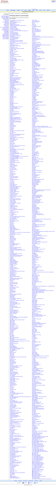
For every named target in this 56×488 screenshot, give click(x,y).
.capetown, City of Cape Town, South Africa (17, 137)
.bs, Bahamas (12, 122)
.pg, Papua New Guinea (35, 153)
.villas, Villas (34, 380)
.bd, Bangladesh (12, 85)
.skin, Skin (33, 265)
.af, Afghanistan (12, 36)
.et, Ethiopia (12, 269)
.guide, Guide (12, 360)
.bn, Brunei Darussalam (13, 107)
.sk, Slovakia (34, 264)
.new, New (33, 110)
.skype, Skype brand (35, 267)
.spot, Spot (33, 284)
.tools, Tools (34, 342)
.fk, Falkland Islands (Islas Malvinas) (15, 294)
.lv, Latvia (33, 41)
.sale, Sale (33, 227)
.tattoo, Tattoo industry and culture (37, 316)
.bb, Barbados (12, 83)
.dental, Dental (12, 230)
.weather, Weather (35, 395)
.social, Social (34, 274)
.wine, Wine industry (35, 407)
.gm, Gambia (12, 340)
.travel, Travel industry (35, 354)
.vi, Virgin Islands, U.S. (35, 377)
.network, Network (35, 108)
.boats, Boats (12, 110)
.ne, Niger (33, 106)
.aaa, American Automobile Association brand (17, 20)
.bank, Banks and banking (14, 75)
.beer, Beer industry (13, 88)
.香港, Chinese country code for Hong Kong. (39, 476)
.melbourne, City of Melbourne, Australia (38, 58)
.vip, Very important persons (36, 382)
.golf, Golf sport (12, 345)
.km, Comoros (12, 449)
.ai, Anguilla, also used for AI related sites (16, 40)
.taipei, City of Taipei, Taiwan (36, 311)
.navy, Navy (34, 104)
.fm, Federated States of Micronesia (15, 298)
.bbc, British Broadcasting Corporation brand (17, 84)
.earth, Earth (12, 251)
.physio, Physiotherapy (35, 160)
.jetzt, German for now (13, 429)
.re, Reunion (34, 194)
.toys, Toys (33, 349)
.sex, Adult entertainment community (38, 251)
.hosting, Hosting (12, 385)
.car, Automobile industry (14, 139)
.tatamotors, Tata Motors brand (37, 314)
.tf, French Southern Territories (36, 326)
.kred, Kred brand (12, 457)
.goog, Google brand (13, 346)
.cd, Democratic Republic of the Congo (16, 153)
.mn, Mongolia (34, 73)
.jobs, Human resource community (15, 435)
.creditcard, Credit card (13, 205)
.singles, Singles (34, 262)
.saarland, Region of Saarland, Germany (38, 226)
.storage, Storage (34, 293)
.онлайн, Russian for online (36, 439)
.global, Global (12, 338)
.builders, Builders (13, 125)
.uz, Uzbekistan (34, 367)
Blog (37, 10)
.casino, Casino (12, 148)
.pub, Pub (33, 187)
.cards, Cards (12, 141)
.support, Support (34, 302)
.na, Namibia (34, 100)
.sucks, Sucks (34, 299)
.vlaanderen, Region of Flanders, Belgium (38, 385)
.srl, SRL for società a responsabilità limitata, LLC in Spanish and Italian (43, 286)
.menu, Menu (34, 61)
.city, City (11, 170)
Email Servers (6, 26)
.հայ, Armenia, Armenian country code (38, 446)
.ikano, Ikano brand (13, 398)
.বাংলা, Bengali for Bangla (36, 455)
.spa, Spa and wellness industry (37, 281)
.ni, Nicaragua (34, 117)
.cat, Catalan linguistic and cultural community (17, 149)
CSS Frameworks (6, 19)
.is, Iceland (11, 420)
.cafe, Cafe (11, 133)
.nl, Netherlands (34, 121)
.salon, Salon (34, 228)
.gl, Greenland (12, 335)
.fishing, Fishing (12, 290)
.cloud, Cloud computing (14, 177)
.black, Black (12, 102)
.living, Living (34, 24)
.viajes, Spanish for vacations (36, 378)
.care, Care (11, 142)
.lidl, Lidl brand (12, 474)
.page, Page (34, 144)
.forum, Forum (12, 305)
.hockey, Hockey (12, 378)
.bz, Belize (11, 129)
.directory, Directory (13, 238)
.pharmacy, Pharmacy (35, 155)
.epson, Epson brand (13, 263)
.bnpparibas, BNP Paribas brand (15, 108)
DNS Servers (6, 25)
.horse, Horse (12, 382)
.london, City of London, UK (36, 31)
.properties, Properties (35, 182)
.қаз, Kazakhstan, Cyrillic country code (38, 445)
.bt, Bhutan (11, 123)
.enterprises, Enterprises (14, 262)
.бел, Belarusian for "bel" (36, 434)
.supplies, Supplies (35, 300)
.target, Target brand (35, 313)
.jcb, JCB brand (12, 427)
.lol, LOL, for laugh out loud (36, 30)
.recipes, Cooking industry (36, 197)
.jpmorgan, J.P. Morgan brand (14, 438)
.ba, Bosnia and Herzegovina (14, 73)
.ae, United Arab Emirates (14, 33)
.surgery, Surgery (34, 303)
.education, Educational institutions (15, 256)
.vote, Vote (33, 387)
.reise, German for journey (36, 200)
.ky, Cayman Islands (13, 459)
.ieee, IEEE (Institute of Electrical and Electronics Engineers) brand (20, 396)
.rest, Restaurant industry (36, 208)
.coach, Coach (12, 182)
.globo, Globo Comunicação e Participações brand (18, 339)
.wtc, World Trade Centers (36, 413)
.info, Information (12, 407)
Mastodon (30, 482)
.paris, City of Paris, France (36, 146)
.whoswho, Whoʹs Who (35, 402)
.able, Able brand (12, 23)
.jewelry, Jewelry (12, 430)
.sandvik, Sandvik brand (35, 229)
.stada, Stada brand (35, 288)
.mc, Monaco (34, 53)
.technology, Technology (35, 322)
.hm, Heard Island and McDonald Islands (16, 376)
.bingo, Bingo (12, 98)
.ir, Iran (11, 418)
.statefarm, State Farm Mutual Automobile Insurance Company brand (43, 290)
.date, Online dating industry (14, 220)
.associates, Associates (13, 60)
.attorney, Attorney (13, 62)
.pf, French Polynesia (35, 151)
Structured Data (6, 33)
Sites (25, 10)
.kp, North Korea (12, 453)
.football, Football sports (13, 302)
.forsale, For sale (12, 304)
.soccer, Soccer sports (35, 273)
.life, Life (11, 475)
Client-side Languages (5, 17)
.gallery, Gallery (12, 320)
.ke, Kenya (11, 441)
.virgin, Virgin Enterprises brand (37, 383)
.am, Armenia (12, 46)
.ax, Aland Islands (12, 70)
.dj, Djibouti (11, 241)
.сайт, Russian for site (35, 442)
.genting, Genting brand (13, 328)
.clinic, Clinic (12, 175)
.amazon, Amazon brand (14, 47)
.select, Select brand (35, 248)
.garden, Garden (12, 323)
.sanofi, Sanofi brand (35, 230)
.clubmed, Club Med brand (14, 179)
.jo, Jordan (11, 434)
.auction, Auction (12, 64)
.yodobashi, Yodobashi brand (36, 421)
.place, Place (34, 169)
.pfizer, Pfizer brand (35, 152)
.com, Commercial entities (14, 187)
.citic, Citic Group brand (13, 169)
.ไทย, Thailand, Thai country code (37, 464)
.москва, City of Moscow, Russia (37, 438)
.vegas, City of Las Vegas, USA (37, 372)
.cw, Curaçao (12, 213)
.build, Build (12, 124)
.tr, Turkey (33, 350)
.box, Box (11, 115)
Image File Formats (5, 36)
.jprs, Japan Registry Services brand (15, 439)
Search (48, 10)
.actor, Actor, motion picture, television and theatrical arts (19, 30)
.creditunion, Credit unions (14, 206)
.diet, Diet (11, 235)
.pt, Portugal (34, 186)
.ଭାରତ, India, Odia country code (37, 460)
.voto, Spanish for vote (35, 389)
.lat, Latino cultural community (14, 465)
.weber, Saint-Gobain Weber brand (37, 398)
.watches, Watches (35, 394)
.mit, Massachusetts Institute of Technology (39, 68)
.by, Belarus (12, 128)
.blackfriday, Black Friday (14, 103)
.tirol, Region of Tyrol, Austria (36, 334)
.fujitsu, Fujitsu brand (13, 313)
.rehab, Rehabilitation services (36, 199)
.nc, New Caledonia (35, 105)
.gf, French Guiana (13, 329)
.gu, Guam (11, 358)
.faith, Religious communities (14, 279)
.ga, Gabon (11, 318)
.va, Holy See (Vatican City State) (37, 368)
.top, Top (33, 343)
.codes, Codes (12, 183)
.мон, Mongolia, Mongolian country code (38, 437)
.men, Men (33, 60)
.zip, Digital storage (35, 428)
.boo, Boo (11, 112)
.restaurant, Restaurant (35, 209)
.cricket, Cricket (12, 207)
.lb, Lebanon (12, 468)
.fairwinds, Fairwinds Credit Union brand (16, 278)
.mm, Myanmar (34, 71)
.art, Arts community (13, 58)
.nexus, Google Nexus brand (36, 112)
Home (8, 10)
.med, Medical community (36, 56)
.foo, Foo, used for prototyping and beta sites (17, 300)
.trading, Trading (34, 352)
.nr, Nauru (33, 125)
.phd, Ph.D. (33, 156)
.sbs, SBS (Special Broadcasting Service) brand (39, 235)
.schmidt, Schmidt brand (35, 239)
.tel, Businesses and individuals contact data (39, 323)
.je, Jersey (11, 428)
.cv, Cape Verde (12, 212)
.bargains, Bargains (13, 80)
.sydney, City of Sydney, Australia (37, 309)
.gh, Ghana (11, 331)
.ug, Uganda (34, 361)
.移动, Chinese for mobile (36, 473)
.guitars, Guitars (12, 361)
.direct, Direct (12, 237)
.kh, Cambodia (12, 444)
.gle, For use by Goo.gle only (14, 337)
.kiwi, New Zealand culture (14, 448)
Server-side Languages (5, 16)
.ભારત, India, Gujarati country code (37, 459)
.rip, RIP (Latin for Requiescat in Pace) (38, 214)
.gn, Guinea (12, 342)
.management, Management (36, 48)
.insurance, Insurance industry (14, 410)
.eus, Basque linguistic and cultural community (17, 271)
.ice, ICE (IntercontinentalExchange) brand (16, 393)
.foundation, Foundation (13, 306)
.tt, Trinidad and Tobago (35, 355)
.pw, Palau (33, 188)
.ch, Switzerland (12, 159)
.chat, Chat (11, 163)
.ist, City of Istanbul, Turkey (14, 422)
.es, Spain (11, 266)
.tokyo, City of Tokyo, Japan (36, 341)
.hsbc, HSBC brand (13, 389)
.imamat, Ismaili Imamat (13, 401)
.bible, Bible (12, 96)
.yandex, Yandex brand (35, 419)
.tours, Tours (34, 347)
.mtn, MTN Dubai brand (35, 92)
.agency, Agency (12, 39)
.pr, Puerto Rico (34, 176)
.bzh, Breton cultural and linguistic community (17, 130)
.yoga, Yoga (34, 422)
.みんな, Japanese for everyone (37, 466)
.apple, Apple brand (13, 52)
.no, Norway (34, 122)
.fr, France (11, 308)
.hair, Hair (11, 364)
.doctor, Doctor (12, 245)
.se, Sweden (34, 245)
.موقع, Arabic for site (35, 453)
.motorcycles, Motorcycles (36, 85)
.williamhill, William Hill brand (36, 405)
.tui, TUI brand (34, 356)
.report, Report (34, 206)
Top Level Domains (17, 13)
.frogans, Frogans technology (14, 311)
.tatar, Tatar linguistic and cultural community (39, 315)
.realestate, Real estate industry (37, 195)
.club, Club (11, 178)
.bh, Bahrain (12, 94)
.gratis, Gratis (12, 353)
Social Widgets (6, 31)
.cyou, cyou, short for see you (14, 217)
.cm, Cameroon (12, 180)
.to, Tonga (33, 340)
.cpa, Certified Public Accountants (15, 203)
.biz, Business (12, 100)
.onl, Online (33, 136)
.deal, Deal (11, 224)
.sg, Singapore (34, 253)
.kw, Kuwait (11, 458)
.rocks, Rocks (34, 216)
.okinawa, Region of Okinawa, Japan (37, 132)
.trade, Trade (34, 351)
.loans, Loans (34, 28)
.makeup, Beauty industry (36, 46)
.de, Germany (12, 223)
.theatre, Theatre (34, 330)
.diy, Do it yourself (12, 240)
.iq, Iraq (11, 417)
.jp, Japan (11, 437)
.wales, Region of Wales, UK (36, 392)
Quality (29, 10)
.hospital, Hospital (13, 383)
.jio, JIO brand (12, 431)
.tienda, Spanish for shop (36, 332)
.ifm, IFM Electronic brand (14, 397)
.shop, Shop (34, 258)
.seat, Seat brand (34, 246)
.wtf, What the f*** (34, 414)
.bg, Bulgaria (12, 93)
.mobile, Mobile (34, 75)
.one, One (33, 134)
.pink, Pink (33, 165)
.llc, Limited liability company (36, 26)
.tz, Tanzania (34, 359)
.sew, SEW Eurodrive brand (36, 250)
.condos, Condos (12, 192)
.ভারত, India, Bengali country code (37, 456)
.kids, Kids (11, 446)
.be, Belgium (12, 86)
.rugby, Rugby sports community (37, 220)
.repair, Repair (34, 205)
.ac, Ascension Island (13, 26)
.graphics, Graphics (13, 352)
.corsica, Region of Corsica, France (15, 199)
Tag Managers (6, 30)
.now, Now (33, 123)
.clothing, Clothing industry (14, 176)
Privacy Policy (31, 480)
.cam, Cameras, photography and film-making (17, 134)
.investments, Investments (14, 415)
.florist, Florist (12, 296)
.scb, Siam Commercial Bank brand (37, 237)
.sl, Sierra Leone (34, 268)
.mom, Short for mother (35, 79)
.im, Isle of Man (12, 400)
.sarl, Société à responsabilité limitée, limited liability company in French (43, 231)
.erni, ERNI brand (12, 265)
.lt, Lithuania (34, 35)
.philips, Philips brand (35, 157)
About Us (15, 480)
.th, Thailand (34, 328)
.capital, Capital (12, 138)
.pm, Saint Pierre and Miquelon (37, 172)
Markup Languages (6, 34)
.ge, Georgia (12, 326)
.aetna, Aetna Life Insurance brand (15, 35)
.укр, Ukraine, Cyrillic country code (37, 444)
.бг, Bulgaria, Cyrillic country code (37, 433)
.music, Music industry (35, 95)
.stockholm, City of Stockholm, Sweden (38, 292)
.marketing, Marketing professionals (37, 51)
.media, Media (34, 57)
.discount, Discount (13, 239)
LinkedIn (24, 482)
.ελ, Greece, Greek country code (37, 432)
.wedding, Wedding (35, 400)
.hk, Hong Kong (12, 375)
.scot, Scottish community (36, 243)
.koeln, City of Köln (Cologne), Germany (16, 451)
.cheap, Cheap (12, 164)
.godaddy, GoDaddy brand (14, 343)
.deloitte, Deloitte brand (13, 228)
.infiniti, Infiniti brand (13, 406)
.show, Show (34, 260)
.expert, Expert (12, 273)
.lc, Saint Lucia (12, 469)
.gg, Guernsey (12, 330)
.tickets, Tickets (34, 331)
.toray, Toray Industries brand (36, 344)
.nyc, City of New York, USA (36, 128)
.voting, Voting (34, 388)
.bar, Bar (11, 76)
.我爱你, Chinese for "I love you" (37, 471)
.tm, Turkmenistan (34, 338)
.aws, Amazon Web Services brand (15, 69)
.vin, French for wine (35, 381)
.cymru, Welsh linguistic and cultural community (17, 216)
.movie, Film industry (35, 87)
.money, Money (34, 81)
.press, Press (34, 178)
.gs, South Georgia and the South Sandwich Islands (18, 356)
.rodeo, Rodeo (34, 217)
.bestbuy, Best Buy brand (14, 90)
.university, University (35, 363)
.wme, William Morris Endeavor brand (38, 408)
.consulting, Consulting (13, 194)
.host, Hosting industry (13, 384)
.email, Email (12, 258)
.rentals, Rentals (34, 204)
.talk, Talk (33, 312)
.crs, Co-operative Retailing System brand (16, 209)
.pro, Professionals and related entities (38, 179)
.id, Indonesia (12, 394)
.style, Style (33, 297)
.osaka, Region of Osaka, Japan (37, 141)
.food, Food (11, 301)
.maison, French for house (36, 45)
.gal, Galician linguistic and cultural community (17, 319)
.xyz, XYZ (33, 417)
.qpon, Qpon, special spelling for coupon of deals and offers (41, 189)
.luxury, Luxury (34, 40)
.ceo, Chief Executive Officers (14, 155)
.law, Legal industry (13, 466)
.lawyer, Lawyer (12, 467)
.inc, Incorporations (13, 404)
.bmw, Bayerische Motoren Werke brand (16, 106)
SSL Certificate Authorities (4, 27)
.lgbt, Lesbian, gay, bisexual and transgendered (17, 472)
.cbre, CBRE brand (13, 151)
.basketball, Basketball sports (14, 81)
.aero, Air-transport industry (14, 34)
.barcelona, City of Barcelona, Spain (15, 77)
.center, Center (12, 154)
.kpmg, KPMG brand (13, 454)
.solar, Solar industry (35, 278)
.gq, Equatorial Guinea (13, 350)
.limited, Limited (34, 20)
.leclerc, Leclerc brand (13, 470)
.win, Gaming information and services (38, 406)
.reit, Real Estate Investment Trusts (37, 202)
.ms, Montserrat (34, 90)
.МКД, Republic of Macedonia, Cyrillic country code (40, 436)
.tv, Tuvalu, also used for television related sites (39, 357)
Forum (40, 10)
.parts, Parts (34, 148)
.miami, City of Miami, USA (36, 64)
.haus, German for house (14, 366)
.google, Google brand (13, 347)
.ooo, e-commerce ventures (36, 138)
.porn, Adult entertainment (36, 174)
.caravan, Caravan (13, 140)
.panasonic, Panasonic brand (36, 145)
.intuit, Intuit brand (13, 414)
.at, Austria (11, 61)
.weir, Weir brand (34, 401)
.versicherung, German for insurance (37, 374)
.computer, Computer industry (14, 191)
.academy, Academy (13, 27)
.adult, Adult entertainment (14, 32)
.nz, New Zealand (34, 129)
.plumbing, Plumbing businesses (37, 170)
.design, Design (12, 233)
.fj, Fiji (11, 293)
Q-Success (53, 1)
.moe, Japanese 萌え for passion (37, 77)
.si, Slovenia (34, 261)
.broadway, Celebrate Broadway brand (16, 119)
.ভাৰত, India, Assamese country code (38, 457)
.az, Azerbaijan (12, 72)
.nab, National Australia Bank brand (37, 101)
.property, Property (35, 183)
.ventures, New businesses (36, 373)
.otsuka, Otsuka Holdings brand (37, 142)
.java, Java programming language (15, 426)
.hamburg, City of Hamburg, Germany (16, 365)
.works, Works (34, 410)
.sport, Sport (34, 283)
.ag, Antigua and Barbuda (14, 38)
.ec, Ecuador (12, 252)
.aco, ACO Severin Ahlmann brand (15, 29)
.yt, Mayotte (34, 425)
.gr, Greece (11, 351)
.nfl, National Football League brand (37, 113)
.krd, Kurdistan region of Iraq (14, 456)
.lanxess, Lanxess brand (14, 464)
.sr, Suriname (34, 285)
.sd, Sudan (33, 244)
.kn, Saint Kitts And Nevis (14, 450)
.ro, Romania (34, 215)
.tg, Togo (33, 327)
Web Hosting (7, 22)
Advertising (36, 480)
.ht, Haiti (11, 390)
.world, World (34, 411)
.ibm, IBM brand (12, 392)
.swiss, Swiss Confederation (36, 306)
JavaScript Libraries (5, 18)
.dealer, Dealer (12, 225)
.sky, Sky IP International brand (37, 266)
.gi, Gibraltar (12, 332)
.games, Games (12, 322)
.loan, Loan (33, 27)
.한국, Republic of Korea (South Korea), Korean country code (41, 478)
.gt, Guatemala (12, 357)
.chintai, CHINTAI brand (13, 165)
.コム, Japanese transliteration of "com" (38, 467)
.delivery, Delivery (12, 227)
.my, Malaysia (34, 98)
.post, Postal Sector (35, 175)
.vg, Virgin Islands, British (36, 376)
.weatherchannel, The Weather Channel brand (39, 396)
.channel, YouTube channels (14, 160)
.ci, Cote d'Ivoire (12, 167)
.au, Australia (12, 63)
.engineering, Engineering (14, 261)
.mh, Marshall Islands (35, 63)
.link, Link (33, 22)
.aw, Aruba (11, 68)
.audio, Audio (12, 66)
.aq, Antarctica (12, 53)
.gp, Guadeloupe (12, 349)
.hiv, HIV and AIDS (13, 374)
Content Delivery (6, 28)
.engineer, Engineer (13, 260)
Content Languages (5, 38)
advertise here (53, 11)
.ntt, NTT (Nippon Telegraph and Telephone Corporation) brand (42, 127)
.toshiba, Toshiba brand (35, 345)
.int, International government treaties (16, 412)
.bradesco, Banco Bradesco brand (15, 117)
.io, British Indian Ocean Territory (15, 416)
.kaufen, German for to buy (14, 440)
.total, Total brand (34, 346)
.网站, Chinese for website (36, 475)
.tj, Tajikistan (34, 335)
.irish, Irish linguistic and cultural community (17, 419)
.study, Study (34, 296)
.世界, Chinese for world (35, 468)
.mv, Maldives (34, 96)
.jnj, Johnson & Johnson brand (14, 433)
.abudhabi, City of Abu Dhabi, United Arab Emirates (18, 25)
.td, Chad (33, 319)
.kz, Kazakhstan (12, 461)
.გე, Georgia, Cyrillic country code (37, 465)
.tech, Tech (33, 321)
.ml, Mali (33, 70)
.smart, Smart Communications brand (38, 270)
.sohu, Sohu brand (35, 277)
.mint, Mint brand (34, 67)
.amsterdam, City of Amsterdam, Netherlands (17, 48)
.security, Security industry (36, 247)
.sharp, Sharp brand (35, 255)
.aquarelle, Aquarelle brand (14, 54)
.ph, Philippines (34, 154)
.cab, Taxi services (13, 132)
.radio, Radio (34, 193)
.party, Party (34, 149)
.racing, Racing (34, 192)
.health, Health (12, 368)
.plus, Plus (33, 171)
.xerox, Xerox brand (35, 415)
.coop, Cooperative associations (15, 198)
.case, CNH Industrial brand (14, 146)
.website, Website (34, 399)
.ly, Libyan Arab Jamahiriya (36, 42)
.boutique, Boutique (13, 114)
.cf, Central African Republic (14, 157)
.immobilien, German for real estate (15, 402)
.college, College (12, 185)
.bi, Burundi (11, 95)
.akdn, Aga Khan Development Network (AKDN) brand (18, 43)
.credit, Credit (12, 204)
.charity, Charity (12, 161)
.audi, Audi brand (12, 65)
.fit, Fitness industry (13, 291)
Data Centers (6, 23)
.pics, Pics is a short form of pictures (37, 161)
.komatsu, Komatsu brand (14, 452)
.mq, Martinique (34, 89)
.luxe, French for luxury (35, 39)
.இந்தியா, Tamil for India (36, 461)
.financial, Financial (13, 288)
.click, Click (11, 174)
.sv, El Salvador (34, 305)
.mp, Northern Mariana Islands (36, 88)
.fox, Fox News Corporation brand (15, 307)
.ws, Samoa (34, 412)
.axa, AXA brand (12, 71)
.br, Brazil (11, 116)
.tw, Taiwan (33, 358)
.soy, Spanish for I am (35, 280)
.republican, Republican (35, 207)
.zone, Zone (34, 430)
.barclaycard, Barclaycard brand (15, 78)
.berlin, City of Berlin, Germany (15, 89)
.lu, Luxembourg (34, 37)
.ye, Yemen (33, 420)
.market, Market (34, 50)
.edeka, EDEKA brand (13, 254)
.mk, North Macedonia (35, 69)
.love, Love (33, 32)
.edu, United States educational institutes (16, 255)
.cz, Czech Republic (13, 218)
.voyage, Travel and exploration (37, 390)
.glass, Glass (12, 336)
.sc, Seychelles (34, 236)
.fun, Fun (11, 314)
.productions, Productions (36, 180)
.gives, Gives (12, 334)
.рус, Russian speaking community (37, 440)
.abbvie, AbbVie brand (13, 22)
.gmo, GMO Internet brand (14, 341)
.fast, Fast (11, 284)
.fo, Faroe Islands (12, 299)
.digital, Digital (12, 236)
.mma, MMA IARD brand (36, 72)
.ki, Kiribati (11, 445)
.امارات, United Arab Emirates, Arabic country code (40, 451)
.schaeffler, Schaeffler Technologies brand (38, 238)
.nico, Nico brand (34, 118)
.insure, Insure (12, 411)
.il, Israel (11, 399)
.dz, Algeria (11, 250)
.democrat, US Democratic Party (15, 229)
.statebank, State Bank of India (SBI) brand (38, 289)
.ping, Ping (33, 164)
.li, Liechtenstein (12, 473)
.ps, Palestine (34, 185)
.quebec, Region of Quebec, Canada (37, 190)
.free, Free (11, 309)
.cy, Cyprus (11, 215)
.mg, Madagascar (34, 62)
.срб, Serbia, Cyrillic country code (37, 443)
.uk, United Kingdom (35, 362)
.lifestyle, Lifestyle (12, 476)
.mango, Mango (34, 49)
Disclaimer (20, 480)
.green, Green (12, 354)
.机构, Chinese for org (35, 472)
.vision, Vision (34, 384)
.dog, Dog (11, 246)
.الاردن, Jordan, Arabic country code (37, 448)
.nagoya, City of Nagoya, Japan (37, 102)
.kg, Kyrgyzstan (12, 443)
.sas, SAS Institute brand (36, 232)
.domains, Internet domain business (15, 247)
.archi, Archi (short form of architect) (15, 56)
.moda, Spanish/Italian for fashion (37, 76)
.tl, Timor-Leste (34, 337)
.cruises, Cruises (12, 210)
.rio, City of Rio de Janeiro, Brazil (37, 213)
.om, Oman (33, 133)
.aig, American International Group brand (16, 41)
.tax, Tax (33, 317)
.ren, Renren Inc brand (35, 203)
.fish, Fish (11, 289)
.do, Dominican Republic (14, 244)
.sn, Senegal (34, 271)
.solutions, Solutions (35, 279)
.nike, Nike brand (34, 119)
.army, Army (12, 57)
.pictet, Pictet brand (35, 162)
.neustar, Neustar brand (35, 109)
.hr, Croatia (11, 388)
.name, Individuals (35, 103)
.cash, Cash (12, 147)
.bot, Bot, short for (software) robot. (15, 113)
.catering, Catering (13, 150)
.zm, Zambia (34, 429)
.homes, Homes (12, 380)
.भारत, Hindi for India (35, 454)
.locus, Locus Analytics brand (36, 29)
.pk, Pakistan (34, 167)
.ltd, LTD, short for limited (36, 36)
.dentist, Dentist (12, 231)
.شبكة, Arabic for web (35, 452)
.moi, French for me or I (35, 78)
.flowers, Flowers (12, 297)
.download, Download (13, 248)
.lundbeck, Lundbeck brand (36, 38)
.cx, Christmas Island (13, 214)
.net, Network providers (35, 107)
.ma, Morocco (34, 43)
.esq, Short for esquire (13, 267)
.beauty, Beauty (12, 87)
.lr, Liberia (33, 33)
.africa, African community (14, 37)
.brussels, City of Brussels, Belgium (15, 121)
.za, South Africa (34, 426)
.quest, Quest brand (35, 191)
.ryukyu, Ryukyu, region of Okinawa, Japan (38, 224)
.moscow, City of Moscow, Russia (37, 83)
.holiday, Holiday (12, 379)
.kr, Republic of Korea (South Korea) (15, 455)
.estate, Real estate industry (14, 268)
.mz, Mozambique (34, 99)
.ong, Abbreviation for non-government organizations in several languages (39, 135)
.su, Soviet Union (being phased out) (37, 298)
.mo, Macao (34, 74)
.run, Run (33, 222)
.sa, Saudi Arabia (34, 225)
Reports (18, 10)
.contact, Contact (12, 195)
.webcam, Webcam (35, 397)
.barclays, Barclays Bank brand (15, 79)
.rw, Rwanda (34, 223)
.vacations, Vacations (35, 369)
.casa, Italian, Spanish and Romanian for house (17, 145)
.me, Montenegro (34, 55)
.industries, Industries (13, 405)
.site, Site (33, 263)
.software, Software (35, 276)
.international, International (14, 413)
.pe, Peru (33, 150)
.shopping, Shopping (35, 259)
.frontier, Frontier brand (13, 312)
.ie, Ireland (11, 395)
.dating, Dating (12, 221)
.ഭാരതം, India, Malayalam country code (38, 463)
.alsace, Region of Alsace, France (15, 45)
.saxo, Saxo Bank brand (35, 233)
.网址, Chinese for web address (37, 474)
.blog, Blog (11, 104)
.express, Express (13, 275)
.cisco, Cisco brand (13, 168)
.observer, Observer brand (36, 130)
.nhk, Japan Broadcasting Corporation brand (39, 116)
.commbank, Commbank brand (15, 188)
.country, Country (12, 200)
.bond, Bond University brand (14, 111)
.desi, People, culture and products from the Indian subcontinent (20, 232)
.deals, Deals (12, 226)
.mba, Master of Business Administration (38, 52)
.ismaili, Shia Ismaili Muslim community (16, 421)
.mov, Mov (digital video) (36, 86)
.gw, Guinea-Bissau (13, 363)
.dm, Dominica (12, 242)
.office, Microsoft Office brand (36, 131)
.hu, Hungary (12, 391)
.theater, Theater (34, 329)
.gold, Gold (11, 344)
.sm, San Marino (34, 269)
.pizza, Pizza (34, 166)
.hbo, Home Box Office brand (14, 367)
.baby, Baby (12, 74)
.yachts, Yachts (34, 418)
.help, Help (11, 370)
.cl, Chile (11, 172)
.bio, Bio (11, 99)
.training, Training (34, 353)
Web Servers (7, 20)
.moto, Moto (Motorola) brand (36, 84)
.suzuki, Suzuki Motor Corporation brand (38, 304)
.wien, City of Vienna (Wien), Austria (37, 403)
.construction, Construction (14, 193)
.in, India (11, 403)
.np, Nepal (33, 124)
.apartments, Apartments (14, 51)
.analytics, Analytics (13, 49)
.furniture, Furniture (13, 316)
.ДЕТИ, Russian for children (36, 435)
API (22, 10)
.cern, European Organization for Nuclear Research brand (19, 156)
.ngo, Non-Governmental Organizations (38, 115)
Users (33, 10)
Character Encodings (5, 35)
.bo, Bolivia (11, 109)
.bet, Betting (12, 91)
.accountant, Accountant (14, 28)
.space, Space (34, 282)
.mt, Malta (33, 91)
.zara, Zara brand (34, 427)
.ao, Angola (11, 50)
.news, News (34, 111)
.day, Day (11, 222)
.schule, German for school (36, 241)
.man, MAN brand (34, 47)
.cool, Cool (11, 197)
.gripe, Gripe (12, 355)
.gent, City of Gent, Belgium (14, 327)
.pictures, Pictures (34, 163)
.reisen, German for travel (36, 201)
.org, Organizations (35, 139)
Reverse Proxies (6, 24)
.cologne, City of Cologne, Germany (15, 186)
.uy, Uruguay (34, 366)
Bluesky (36, 482)
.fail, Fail (11, 277)
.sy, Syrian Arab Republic (36, 308)
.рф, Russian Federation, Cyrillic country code (39, 441)
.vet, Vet (33, 375)
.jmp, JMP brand (12, 432)
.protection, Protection (35, 184)
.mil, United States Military (36, 66)
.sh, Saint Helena (34, 254)
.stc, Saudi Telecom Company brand (37, 291)
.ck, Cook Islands (12, 171)
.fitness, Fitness (12, 292)
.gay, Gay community (13, 324)
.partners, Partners (35, 147)
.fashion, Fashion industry (14, 283)
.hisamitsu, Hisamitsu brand (14, 373)
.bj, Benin (11, 101)
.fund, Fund (11, 315)
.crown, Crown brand (13, 208)
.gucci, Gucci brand (13, 359)
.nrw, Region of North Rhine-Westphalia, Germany (40, 126)
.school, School (34, 240)
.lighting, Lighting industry (14, 477)
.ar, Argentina (12, 55)
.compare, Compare (13, 190)
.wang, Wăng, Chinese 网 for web (37, 393)
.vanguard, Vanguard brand (36, 370)
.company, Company (13, 189)
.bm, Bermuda (12, 105)
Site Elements (6, 32)
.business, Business (13, 126)
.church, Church (12, 166)
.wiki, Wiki (33, 404)
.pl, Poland (33, 168)
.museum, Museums (35, 94)
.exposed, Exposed (13, 274)
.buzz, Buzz (12, 127)
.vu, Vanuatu (34, 391)
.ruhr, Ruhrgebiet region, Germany (37, 221)
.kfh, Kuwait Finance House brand (15, 442)
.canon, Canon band (13, 136)
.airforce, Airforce (12, 42)
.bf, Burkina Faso (12, 92)
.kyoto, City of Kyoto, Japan (14, 460)
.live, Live (33, 23)
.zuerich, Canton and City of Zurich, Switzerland (39, 431)
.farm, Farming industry (13, 282)
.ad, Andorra (12, 31)
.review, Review (34, 210)
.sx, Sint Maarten (34, 307)
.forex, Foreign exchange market (15, 303)
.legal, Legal (12, 471)
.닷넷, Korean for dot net (36, 477)
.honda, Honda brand (13, 381)
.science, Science (34, 242)
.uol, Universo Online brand (36, 364)
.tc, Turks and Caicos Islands (36, 318)
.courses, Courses (13, 202)
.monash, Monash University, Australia (38, 80)
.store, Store (34, 294)
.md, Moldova (34, 54)
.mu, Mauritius (34, 93)
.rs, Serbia (33, 218)
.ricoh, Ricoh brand (35, 212)
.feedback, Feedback (13, 285)
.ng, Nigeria (33, 114)
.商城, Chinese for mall (35, 470)
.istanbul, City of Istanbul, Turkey (15, 423)
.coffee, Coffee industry (13, 184)
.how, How (11, 387)
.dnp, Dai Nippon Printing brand (15, 243)
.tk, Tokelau (33, 336)
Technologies (12, 10)
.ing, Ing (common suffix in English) (15, 408)
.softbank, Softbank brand (36, 275)
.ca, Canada (12, 131)
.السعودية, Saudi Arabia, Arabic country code (39, 450)
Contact (40, 480)
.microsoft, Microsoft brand (36, 65)
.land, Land (11, 463)
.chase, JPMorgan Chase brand (15, 162)
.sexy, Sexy (33, 252)
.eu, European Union (13, 270)
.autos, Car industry (13, 67)
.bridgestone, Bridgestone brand (15, 118)
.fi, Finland (11, 286)
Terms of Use (25, 480)
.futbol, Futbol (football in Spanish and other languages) (18, 317)
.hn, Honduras (12, 377)
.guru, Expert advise (13, 362)
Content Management (5, 15)
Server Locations (6, 37)
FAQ (44, 10)
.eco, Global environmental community (16, 253)
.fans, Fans (11, 281)
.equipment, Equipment (13, 264)
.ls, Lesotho (34, 34)
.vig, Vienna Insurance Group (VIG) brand (38, 379)
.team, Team (34, 320)
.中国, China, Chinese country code (37, 469)
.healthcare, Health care (13, 369)
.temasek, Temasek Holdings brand (37, 324)
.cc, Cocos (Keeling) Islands (14, 152)
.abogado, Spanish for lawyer (14, 24)
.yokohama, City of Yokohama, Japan (38, 423)
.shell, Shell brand (34, 256)
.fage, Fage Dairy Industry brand (15, 276)
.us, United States (34, 365)
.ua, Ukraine (34, 360)
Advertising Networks (5, 29)
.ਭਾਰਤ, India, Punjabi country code (37, 458)
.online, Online (34, 137)
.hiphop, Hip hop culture (13, 372)
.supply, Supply (34, 301)
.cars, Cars (11, 144)
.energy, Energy (12, 259)
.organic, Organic (34, 140)
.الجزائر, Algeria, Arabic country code (37, 449)
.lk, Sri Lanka (34, 25)
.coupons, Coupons (13, 201)
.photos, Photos (34, 159)
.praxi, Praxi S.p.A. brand (36, 177)
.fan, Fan (11, 280)
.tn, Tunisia (33, 339)
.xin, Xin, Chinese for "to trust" (36, 416)
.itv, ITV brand (12, 425)
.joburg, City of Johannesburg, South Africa (16, 436)
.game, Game (12, 321)
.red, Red (33, 198)
